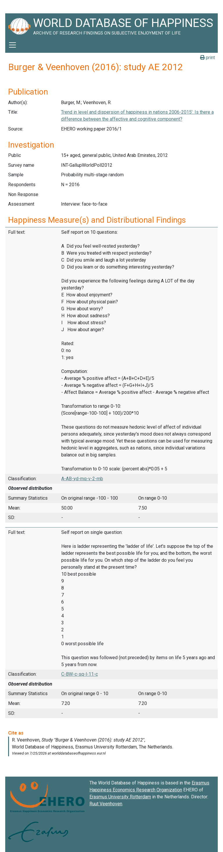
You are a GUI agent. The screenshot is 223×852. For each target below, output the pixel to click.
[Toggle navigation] (12, 44)
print (207, 57)
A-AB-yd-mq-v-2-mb (82, 478)
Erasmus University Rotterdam (120, 797)
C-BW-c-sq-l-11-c (79, 674)
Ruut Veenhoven (105, 803)
